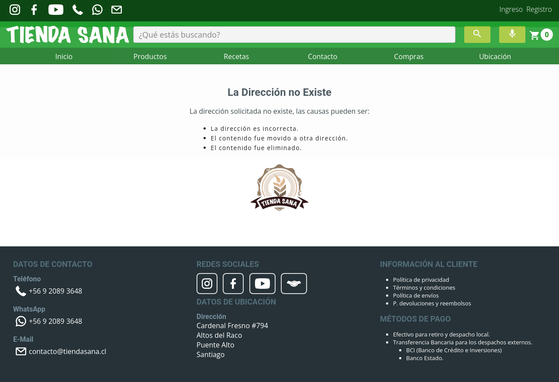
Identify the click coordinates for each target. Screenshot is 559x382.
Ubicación (495, 56)
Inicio (64, 56)
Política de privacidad (421, 280)
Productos (150, 56)
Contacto (322, 56)
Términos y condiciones (424, 287)
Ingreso (511, 9)
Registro (539, 9)
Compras (408, 56)
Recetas (236, 56)
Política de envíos (416, 295)
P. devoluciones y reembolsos (432, 303)
